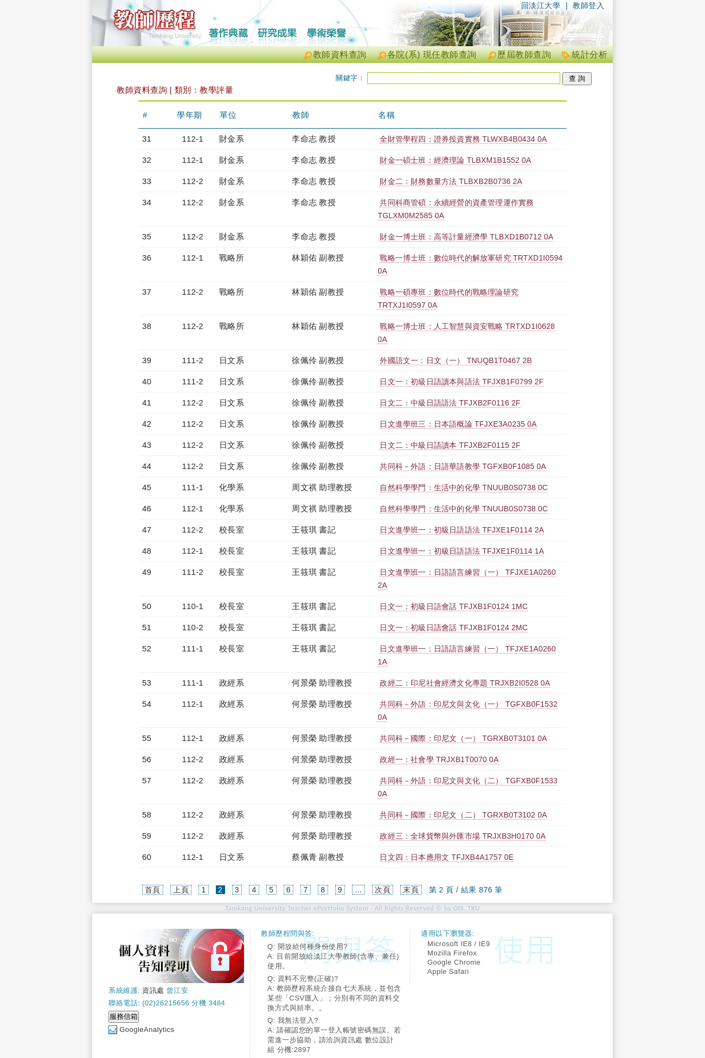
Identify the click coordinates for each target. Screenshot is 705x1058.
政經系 (231, 682)
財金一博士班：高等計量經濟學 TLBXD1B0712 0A (466, 236)
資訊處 (153, 990)
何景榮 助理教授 (322, 682)
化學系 (231, 487)
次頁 (382, 889)
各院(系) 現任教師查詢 (432, 54)
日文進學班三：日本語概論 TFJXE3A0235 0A (458, 424)
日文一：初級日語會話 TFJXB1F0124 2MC (454, 627)
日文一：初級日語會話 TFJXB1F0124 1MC (454, 606)
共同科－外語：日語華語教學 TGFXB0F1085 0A (463, 466)
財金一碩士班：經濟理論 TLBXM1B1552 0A (455, 160)
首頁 (153, 889)
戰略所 (231, 257)
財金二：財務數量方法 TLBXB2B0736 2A (451, 181)
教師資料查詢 (340, 54)
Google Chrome (453, 962)
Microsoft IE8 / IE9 (458, 944)
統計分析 (589, 54)
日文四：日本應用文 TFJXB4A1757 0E (447, 857)
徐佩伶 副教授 (318, 360)
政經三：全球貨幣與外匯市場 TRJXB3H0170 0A (463, 836)
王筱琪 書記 (313, 529)
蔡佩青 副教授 (318, 856)
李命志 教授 (313, 138)
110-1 (192, 606)
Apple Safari (448, 971)
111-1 (192, 487)
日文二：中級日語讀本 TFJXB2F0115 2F (450, 445)
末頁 (411, 889)
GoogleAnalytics (146, 1029)
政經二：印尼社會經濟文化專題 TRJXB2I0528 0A (465, 683)
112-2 (192, 181)
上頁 (181, 889)
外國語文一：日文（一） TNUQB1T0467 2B (456, 360)
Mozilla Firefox (452, 953)
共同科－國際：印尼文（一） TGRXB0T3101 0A (463, 738)
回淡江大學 (541, 5)
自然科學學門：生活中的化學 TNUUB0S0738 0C (464, 487)
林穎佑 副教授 (318, 257)
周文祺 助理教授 (322, 487)
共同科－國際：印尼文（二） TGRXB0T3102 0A (463, 814)
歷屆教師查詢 (524, 54)
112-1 (192, 138)
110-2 (192, 627)
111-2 (192, 360)
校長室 (231, 529)
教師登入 (588, 5)
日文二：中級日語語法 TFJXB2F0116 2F (450, 402)
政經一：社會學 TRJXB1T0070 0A (439, 759)
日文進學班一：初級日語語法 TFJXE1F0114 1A (462, 551)
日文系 (231, 360)
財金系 (231, 138)
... (358, 889)
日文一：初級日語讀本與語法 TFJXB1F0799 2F (461, 381)
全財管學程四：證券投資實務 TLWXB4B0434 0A (463, 139)
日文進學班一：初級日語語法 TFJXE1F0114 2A (462, 529)
